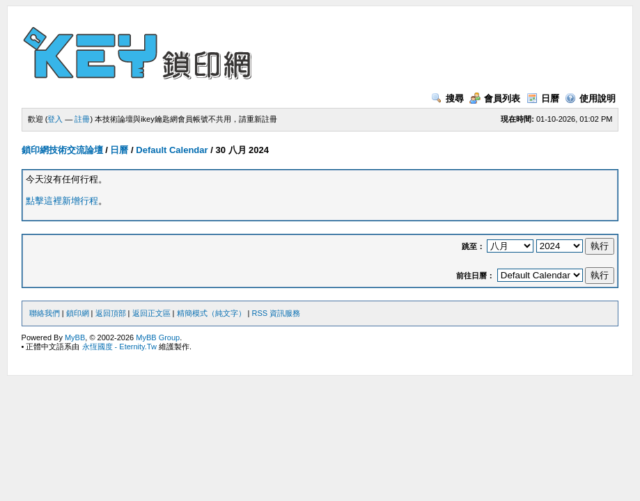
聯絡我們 (44, 313)
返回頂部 (110, 313)
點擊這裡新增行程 (62, 201)
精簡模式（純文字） (211, 313)
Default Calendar (172, 150)
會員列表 (494, 98)
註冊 (82, 119)
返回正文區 (151, 313)
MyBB (75, 337)
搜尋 (447, 98)
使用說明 (590, 98)
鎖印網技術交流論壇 (62, 150)
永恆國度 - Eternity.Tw (119, 346)
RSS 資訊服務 (276, 313)
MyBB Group (158, 337)
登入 (55, 119)
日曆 (542, 98)
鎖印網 (77, 313)
